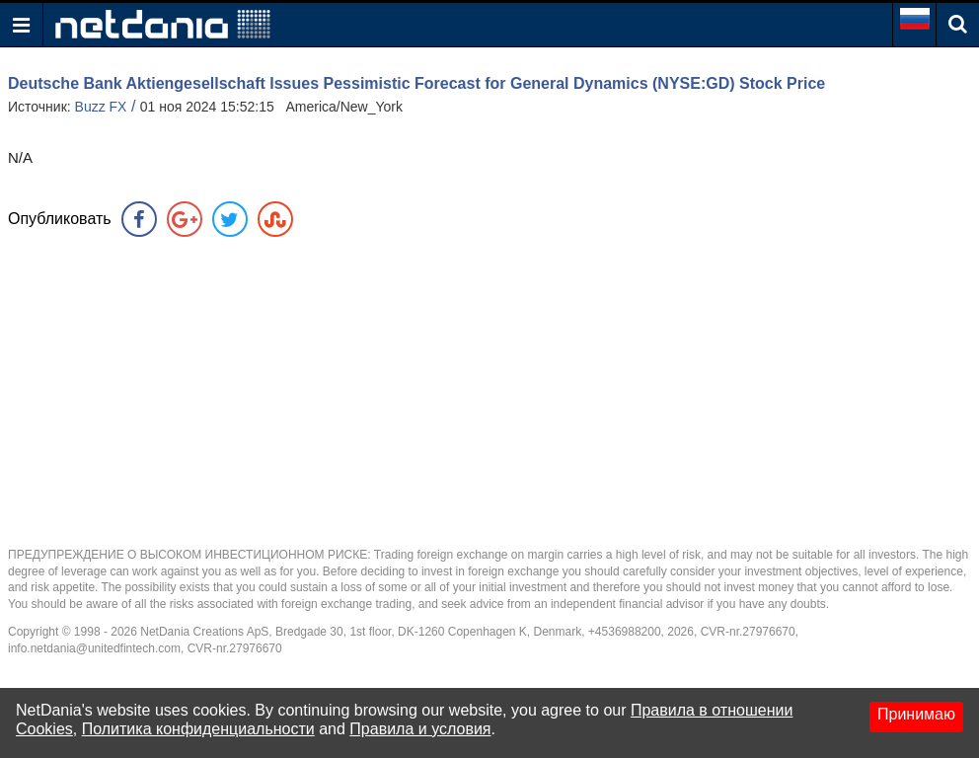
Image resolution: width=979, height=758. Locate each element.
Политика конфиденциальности (198, 728)
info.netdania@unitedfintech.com (94, 648)
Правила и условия (419, 728)
